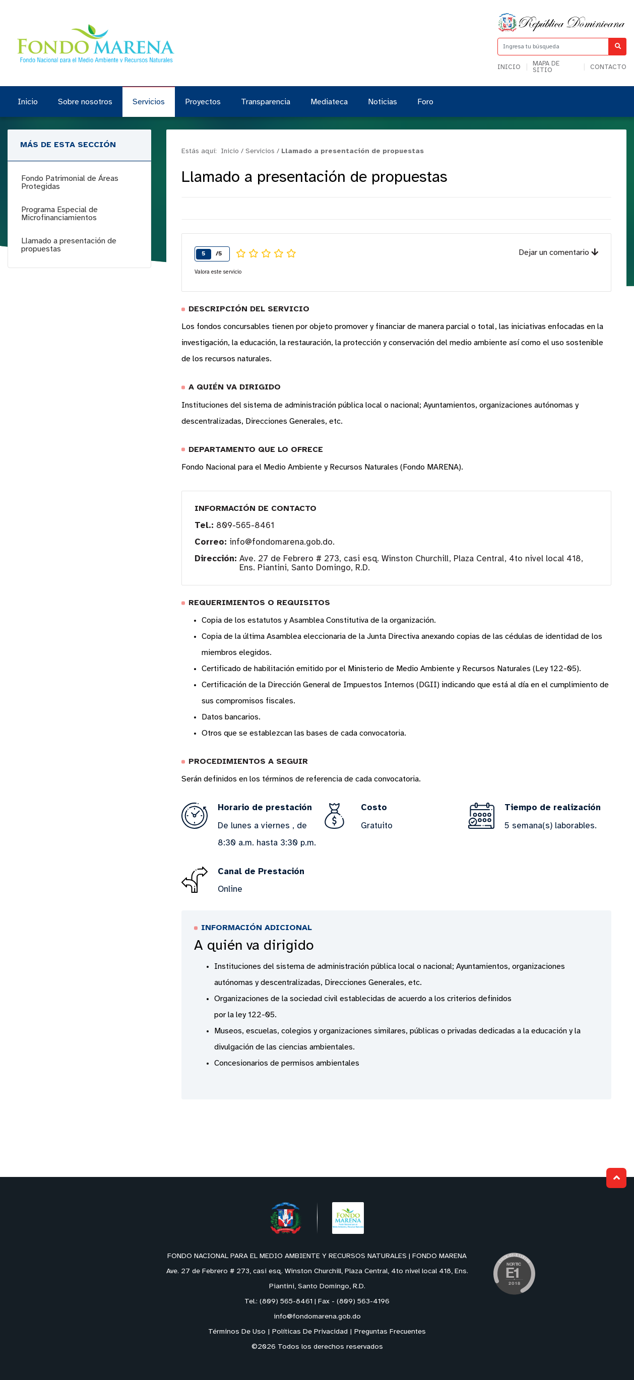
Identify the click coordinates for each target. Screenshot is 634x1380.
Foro (425, 102)
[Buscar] (617, 46)
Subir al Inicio (616, 1177)
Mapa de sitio (546, 67)
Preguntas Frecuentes (390, 1332)
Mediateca (329, 102)
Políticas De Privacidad (310, 1332)
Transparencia (265, 102)
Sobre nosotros (85, 102)
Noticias (382, 102)
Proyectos (203, 102)
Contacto (608, 67)
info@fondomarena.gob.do (281, 542)
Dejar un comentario (558, 252)
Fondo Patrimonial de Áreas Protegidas (69, 182)
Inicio (509, 67)
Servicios (149, 102)
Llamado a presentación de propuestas (68, 245)
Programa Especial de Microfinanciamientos (59, 214)
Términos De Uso (237, 1332)
